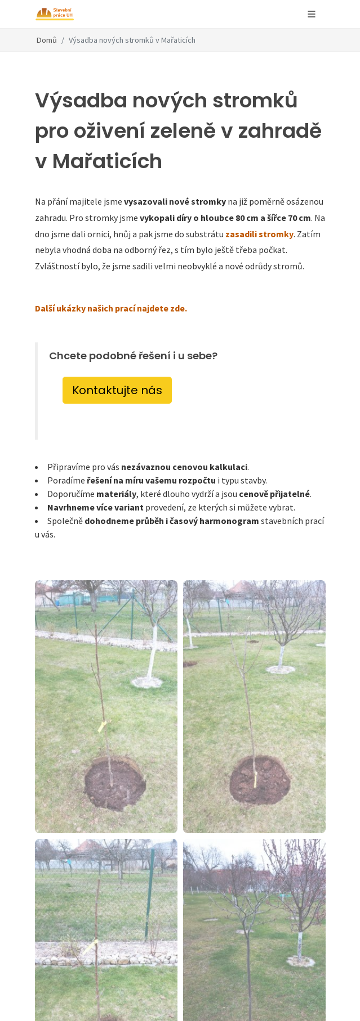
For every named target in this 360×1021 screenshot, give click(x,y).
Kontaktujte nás (117, 390)
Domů (47, 40)
